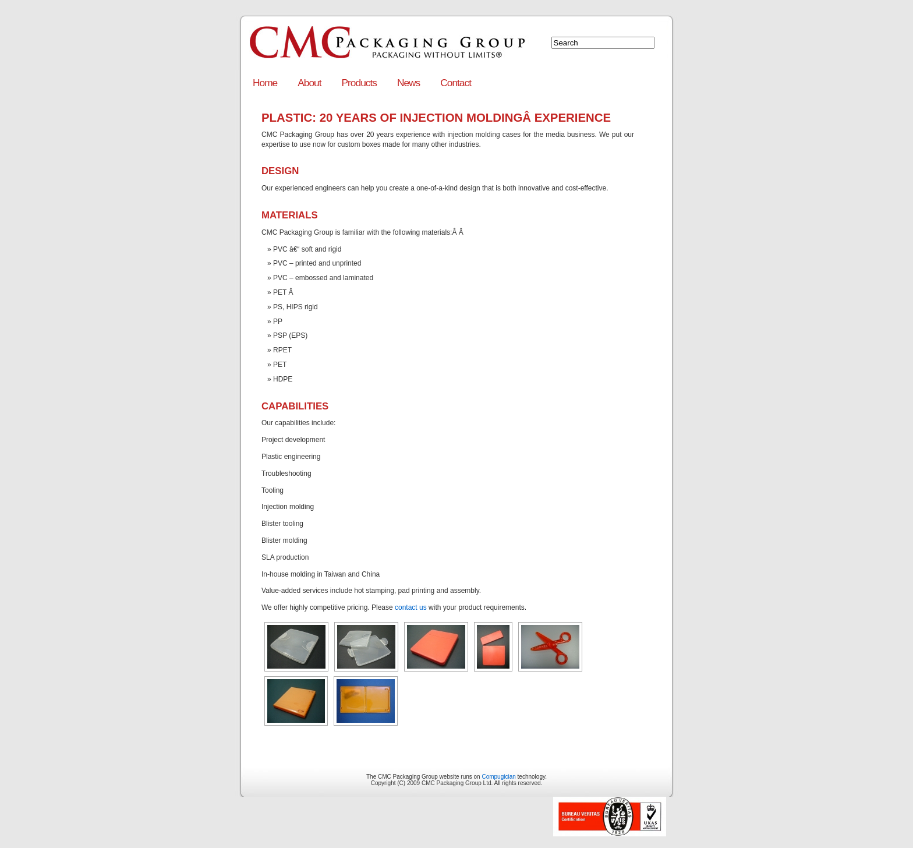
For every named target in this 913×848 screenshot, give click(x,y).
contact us (411, 607)
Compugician (498, 776)
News (408, 83)
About (309, 83)
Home (265, 83)
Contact (455, 83)
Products (359, 83)
